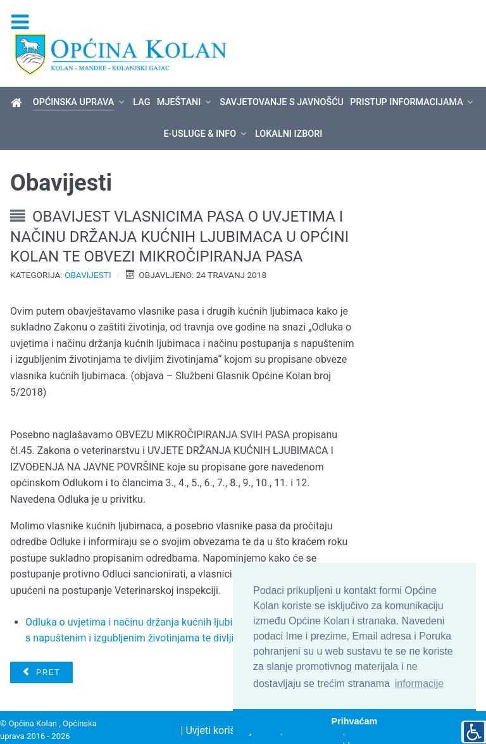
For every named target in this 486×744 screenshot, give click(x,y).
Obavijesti (88, 253)
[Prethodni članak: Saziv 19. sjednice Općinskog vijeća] (41, 650)
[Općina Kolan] (19, 81)
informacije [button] (419, 683)
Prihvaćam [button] (355, 721)
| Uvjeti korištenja (219, 708)
